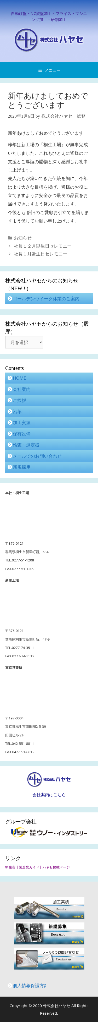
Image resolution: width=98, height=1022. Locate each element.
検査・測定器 (26, 445)
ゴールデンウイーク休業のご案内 (46, 299)
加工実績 (22, 422)
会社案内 (22, 389)
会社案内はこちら (49, 794)
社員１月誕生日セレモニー (40, 254)
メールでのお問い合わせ (37, 456)
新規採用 (22, 467)
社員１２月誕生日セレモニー (43, 246)
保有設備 (22, 434)
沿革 (17, 411)
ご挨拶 (19, 400)
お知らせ (23, 238)
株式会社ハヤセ (57, 1005)
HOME (19, 378)
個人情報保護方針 (30, 985)
